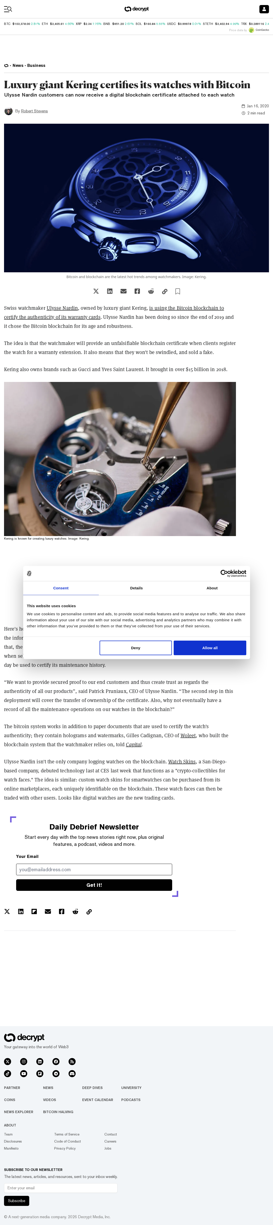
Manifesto (11, 1148)
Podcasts (130, 1100)
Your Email (27, 856)
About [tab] (212, 588)
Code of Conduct (67, 1141)
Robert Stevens (34, 111)
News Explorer (18, 1112)
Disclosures (13, 1141)
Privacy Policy (65, 1148)
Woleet (188, 735)
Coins (9, 1100)
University (131, 1088)
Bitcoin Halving (58, 1112)
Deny (135, 647)
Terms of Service (66, 1134)
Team (8, 1134)
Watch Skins (182, 761)
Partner (12, 1088)
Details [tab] (136, 588)
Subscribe (16, 1200)
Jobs (107, 1148)
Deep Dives (92, 1088)
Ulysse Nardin (62, 307)
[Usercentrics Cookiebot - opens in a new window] (224, 573)
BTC (7, 24)
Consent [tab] (61, 588)
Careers (110, 1141)
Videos (49, 1100)
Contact (110, 1134)
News (48, 1088)
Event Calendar (97, 1100)
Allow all (210, 647)
